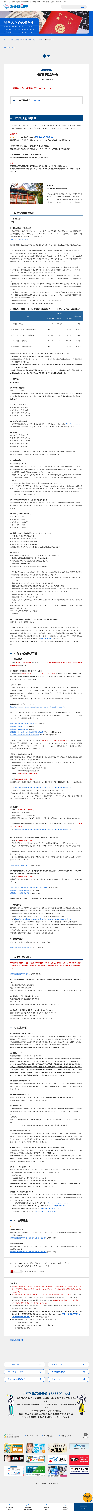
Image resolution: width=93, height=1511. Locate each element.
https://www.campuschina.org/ (57, 1213)
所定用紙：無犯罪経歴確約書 (20, 903)
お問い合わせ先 (65, 1446)
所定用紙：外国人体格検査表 (20, 900)
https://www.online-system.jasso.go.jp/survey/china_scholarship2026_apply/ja (37, 717)
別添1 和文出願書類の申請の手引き (22, 733)
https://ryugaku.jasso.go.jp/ (50, 1218)
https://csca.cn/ (45, 648)
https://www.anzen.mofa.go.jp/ (45, 1221)
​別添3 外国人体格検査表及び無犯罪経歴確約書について (28, 897)
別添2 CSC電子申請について (20, 875)
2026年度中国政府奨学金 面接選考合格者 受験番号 (28, 1248)
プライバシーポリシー (33, 1446)
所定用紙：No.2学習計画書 (19, 739)
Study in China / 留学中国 (19, 249)
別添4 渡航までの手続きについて (21, 958)
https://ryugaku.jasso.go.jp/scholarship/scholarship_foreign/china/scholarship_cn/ (43, 797)
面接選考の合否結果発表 (44, 137)
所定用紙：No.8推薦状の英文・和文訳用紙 (24, 745)
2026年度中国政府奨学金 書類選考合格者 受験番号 (28, 1262)
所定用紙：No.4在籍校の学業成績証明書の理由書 (26, 742)
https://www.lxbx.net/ (73, 434)
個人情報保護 (47, 1446)
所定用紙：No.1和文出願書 (19, 736)
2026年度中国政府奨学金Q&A (20, 984)
